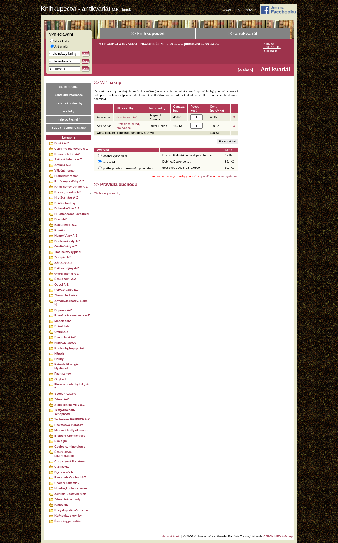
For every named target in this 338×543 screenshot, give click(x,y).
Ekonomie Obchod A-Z (70, 477)
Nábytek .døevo (65, 342)
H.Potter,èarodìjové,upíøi (71, 213)
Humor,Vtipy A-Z (65, 235)
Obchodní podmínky (107, 193)
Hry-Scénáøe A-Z (66, 197)
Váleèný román (65, 170)
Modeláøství (63, 321)
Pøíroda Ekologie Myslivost (66, 366)
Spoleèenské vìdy (66, 483)
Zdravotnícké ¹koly (67, 499)
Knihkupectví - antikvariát (86, 8)
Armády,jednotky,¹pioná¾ (71, 302)
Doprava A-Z (63, 310)
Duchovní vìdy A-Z (67, 241)
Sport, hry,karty (65, 393)
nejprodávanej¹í (69, 119)
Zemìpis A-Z (62, 257)
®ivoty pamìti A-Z (66, 273)
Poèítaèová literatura (68, 424)
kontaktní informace (69, 94)
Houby (59, 359)
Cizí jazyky (61, 466)
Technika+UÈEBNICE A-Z (72, 419)
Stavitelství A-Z (65, 337)
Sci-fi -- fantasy (65, 203)
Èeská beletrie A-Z (67, 154)
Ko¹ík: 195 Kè (272, 47)
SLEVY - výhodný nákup (69, 127)
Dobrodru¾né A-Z (66, 208)
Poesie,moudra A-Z (67, 192)
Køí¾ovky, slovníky (68, 515)
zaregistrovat (228, 176)
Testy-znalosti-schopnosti (64, 412)
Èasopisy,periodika (67, 521)
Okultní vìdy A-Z (65, 246)
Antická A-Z (62, 165)
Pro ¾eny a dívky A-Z (69, 181)
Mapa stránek (170, 536)
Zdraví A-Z (61, 399)
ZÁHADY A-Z (63, 262)
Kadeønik (61, 504)
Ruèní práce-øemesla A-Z (72, 315)
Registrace (270, 50)
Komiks (59, 230)
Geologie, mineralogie (69, 446)
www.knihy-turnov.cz (239, 10)
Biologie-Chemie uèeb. (70, 435)
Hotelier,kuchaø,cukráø (70, 488)
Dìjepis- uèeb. (64, 472)
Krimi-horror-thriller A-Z (71, 186)
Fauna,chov (62, 373)
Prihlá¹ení (269, 43)
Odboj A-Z (61, 284)
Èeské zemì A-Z (65, 278)
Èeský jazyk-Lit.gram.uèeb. (64, 453)
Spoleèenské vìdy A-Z (69, 404)
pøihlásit (207, 176)
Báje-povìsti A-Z (65, 224)
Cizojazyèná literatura (69, 461)
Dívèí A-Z (60, 219)
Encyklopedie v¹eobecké (71, 510)
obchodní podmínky (69, 103)
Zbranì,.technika (65, 295)
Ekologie (60, 441)
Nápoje (59, 353)
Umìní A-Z (61, 331)
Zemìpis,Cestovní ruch (70, 493)
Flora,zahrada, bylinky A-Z (71, 386)
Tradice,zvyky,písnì (67, 252)
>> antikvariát (242, 33)
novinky (68, 111)
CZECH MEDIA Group (278, 536)
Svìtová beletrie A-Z (68, 159)
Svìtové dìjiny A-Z (66, 268)
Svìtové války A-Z (66, 290)
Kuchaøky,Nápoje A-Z (69, 348)
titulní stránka (68, 86)
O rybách (60, 379)
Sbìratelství (62, 326)
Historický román (66, 175)
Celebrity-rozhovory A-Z (71, 148)
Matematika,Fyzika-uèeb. (71, 430)
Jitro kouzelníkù (126, 117)
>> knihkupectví (148, 33)
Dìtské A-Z (61, 143)
